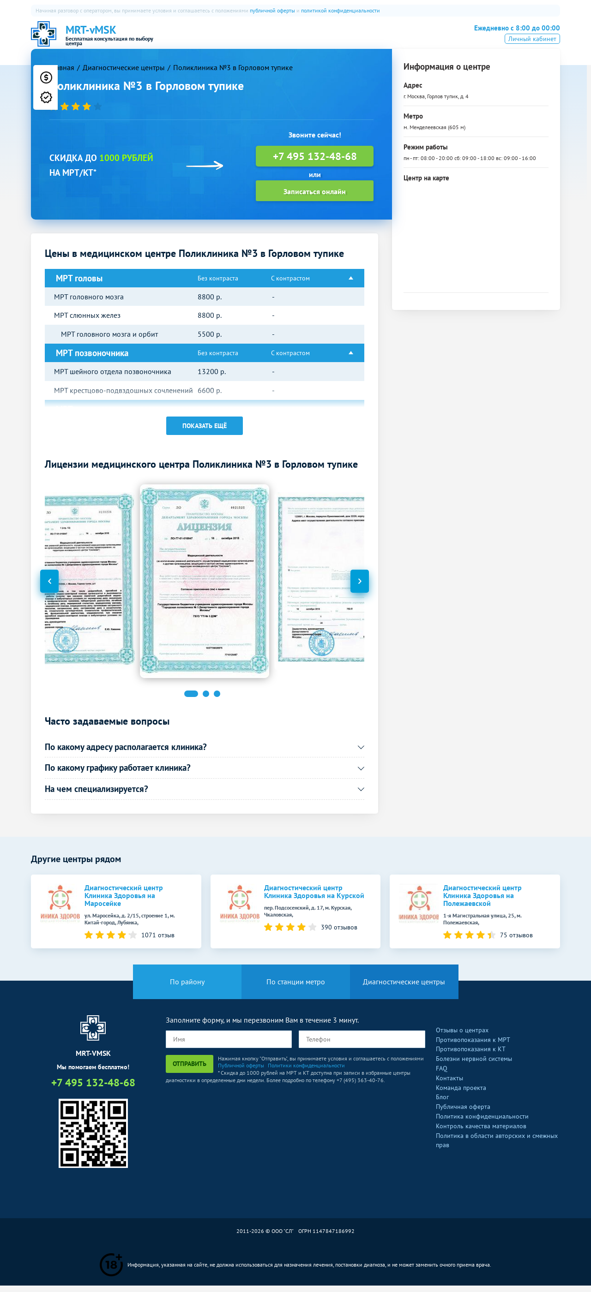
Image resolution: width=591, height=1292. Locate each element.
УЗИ (324, 39)
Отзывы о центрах (462, 1036)
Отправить (189, 1070)
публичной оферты (272, 10)
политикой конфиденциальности (340, 10)
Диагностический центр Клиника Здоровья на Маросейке (123, 901)
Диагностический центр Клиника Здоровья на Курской (314, 897)
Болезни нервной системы (474, 1065)
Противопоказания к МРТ (473, 1046)
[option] (204, 587)
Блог (442, 1103)
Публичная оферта (463, 1113)
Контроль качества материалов (481, 1132)
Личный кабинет (532, 52)
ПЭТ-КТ (292, 39)
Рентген (357, 39)
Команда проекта (461, 1094)
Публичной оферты (241, 1071)
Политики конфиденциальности (306, 1071)
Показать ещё (204, 432)
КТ (263, 39)
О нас (208, 39)
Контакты (449, 1084)
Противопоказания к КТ (471, 1055)
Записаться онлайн (314, 197)
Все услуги (401, 39)
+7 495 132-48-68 (511, 38)
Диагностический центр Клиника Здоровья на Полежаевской (482, 901)
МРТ (238, 39)
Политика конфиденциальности (482, 1123)
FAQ (441, 1075)
